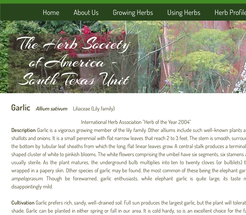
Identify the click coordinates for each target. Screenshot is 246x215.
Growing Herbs (133, 12)
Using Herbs (183, 12)
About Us (86, 12)
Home (51, 12)
